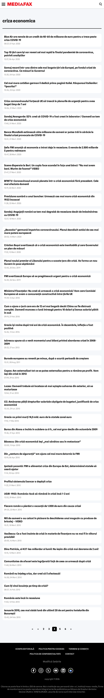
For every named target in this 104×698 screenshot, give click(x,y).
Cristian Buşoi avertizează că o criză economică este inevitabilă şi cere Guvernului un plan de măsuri (51, 247)
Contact (69, 654)
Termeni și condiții (79, 649)
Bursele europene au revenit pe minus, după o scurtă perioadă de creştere (46, 358)
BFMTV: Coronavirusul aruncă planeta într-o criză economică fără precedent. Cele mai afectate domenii (51, 183)
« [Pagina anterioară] (38, 629)
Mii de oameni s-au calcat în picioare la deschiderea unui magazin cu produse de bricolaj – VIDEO (50, 520)
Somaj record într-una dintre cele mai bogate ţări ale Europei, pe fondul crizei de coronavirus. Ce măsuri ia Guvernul (50, 69)
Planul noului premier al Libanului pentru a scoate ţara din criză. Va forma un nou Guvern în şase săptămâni (50, 262)
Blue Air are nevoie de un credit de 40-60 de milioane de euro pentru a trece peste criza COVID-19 (50, 38)
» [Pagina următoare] (71, 629)
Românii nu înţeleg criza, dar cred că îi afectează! (32, 573)
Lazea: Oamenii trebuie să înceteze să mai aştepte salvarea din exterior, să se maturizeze (48, 388)
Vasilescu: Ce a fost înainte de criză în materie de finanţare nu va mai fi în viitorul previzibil (50, 535)
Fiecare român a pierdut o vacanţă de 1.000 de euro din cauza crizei (42, 506)
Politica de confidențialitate (45, 654)
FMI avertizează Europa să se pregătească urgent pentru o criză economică (47, 276)
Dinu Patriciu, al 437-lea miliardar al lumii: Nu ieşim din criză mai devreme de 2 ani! (51, 549)
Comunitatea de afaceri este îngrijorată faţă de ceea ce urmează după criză (47, 561)
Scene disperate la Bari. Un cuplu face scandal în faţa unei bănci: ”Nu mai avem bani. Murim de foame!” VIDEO (49, 167)
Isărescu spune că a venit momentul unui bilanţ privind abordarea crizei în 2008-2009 (50, 342)
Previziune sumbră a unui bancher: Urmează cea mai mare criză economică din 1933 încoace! (49, 198)
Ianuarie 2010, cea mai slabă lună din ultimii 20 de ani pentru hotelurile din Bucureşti (46, 612)
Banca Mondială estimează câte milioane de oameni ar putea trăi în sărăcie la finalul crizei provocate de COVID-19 (48, 134)
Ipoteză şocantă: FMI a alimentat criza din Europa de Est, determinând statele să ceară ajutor (50, 468)
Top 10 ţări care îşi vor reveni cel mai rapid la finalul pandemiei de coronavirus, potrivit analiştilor (49, 54)
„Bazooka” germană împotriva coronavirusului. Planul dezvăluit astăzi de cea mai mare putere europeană (51, 231)
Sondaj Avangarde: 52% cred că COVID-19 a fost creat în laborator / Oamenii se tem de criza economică (52, 118)
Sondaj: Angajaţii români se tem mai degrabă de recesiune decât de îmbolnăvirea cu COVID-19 (51, 213)
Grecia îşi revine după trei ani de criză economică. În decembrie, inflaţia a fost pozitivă (48, 327)
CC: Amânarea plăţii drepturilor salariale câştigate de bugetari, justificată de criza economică (51, 403)
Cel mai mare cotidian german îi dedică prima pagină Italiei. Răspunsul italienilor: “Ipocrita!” (51, 85)
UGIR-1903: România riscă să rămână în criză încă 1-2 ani (36, 493)
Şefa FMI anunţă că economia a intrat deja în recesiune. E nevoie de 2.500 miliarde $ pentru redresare (51, 149)
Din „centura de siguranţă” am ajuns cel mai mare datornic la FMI (42, 453)
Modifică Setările (52, 661)
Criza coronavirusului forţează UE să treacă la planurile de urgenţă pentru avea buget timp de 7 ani (49, 103)
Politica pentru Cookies (51, 649)
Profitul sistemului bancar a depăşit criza (28, 481)
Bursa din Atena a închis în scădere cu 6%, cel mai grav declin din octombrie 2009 (51, 429)
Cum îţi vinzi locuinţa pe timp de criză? (26, 585)
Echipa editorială (25, 649)
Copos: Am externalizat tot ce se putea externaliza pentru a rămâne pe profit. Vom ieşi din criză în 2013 (51, 372)
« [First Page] (32, 629)
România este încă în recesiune (22, 598)
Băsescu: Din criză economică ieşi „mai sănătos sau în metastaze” (42, 441)
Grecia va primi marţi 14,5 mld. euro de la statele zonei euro (38, 417)
